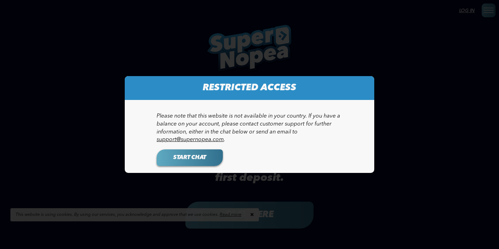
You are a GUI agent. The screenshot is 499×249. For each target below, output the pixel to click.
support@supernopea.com (190, 139)
